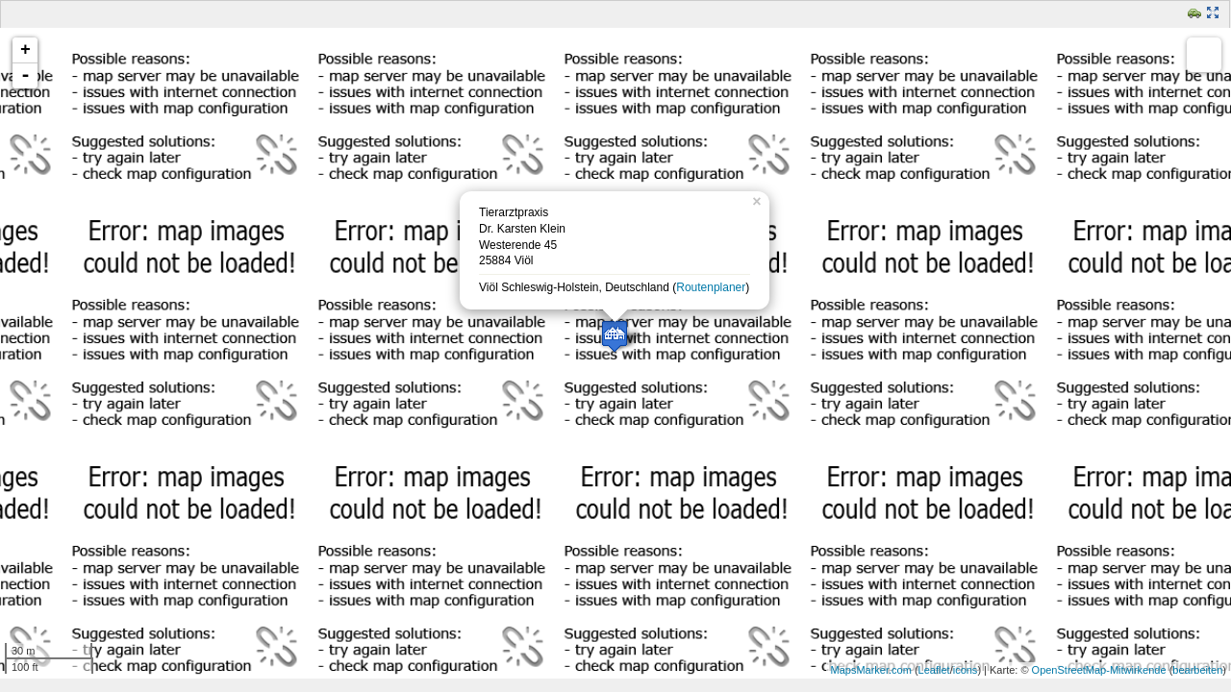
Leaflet (934, 670)
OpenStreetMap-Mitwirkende (1099, 670)
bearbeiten (1197, 670)
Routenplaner (710, 287)
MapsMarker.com (871, 670)
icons (965, 670)
